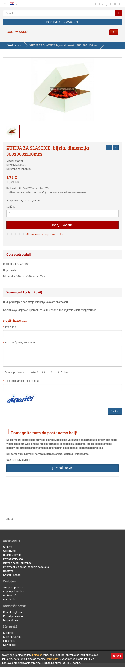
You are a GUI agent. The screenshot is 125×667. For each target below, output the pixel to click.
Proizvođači (10, 595)
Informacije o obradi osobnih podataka (26, 566)
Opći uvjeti (9, 550)
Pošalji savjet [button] (62, 468)
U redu (117, 656)
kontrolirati (52, 658)
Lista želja (9, 640)
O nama (7, 546)
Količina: (11, 206)
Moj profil (8, 632)
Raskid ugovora (12, 554)
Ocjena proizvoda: (16, 372)
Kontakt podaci (12, 574)
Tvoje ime (10, 326)
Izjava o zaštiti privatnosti (18, 562)
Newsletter (9, 644)
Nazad (9, 519)
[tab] (62, 254)
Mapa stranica (11, 620)
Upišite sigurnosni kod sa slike (22, 380)
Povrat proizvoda (13, 558)
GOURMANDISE (18, 32)
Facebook (9, 599)
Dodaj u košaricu (62, 225)
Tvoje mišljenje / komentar (20, 342)
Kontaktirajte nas (13, 612)
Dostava (8, 570)
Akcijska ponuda (13, 587)
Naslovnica (14, 45)
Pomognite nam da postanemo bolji (44, 432)
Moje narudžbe (12, 636)
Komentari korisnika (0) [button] (25, 292)
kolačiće (37, 654)
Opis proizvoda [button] (18, 254)
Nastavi (115, 411)
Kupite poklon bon (13, 591)
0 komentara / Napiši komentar (44, 234)
